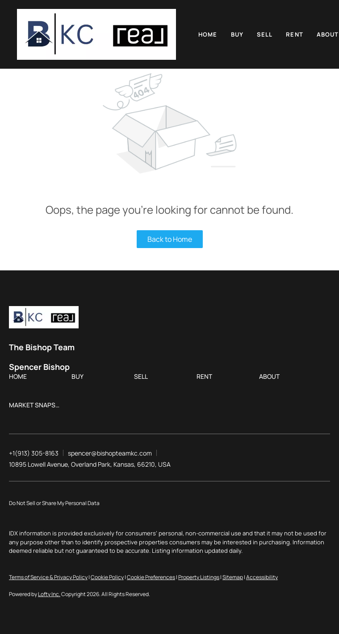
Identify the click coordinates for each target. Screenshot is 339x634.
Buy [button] (237, 34)
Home (207, 34)
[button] (96, 34)
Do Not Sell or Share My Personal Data (54, 503)
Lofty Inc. (49, 594)
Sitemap (232, 577)
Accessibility (262, 577)
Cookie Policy (107, 577)
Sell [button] (264, 34)
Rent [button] (294, 34)
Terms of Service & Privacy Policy (48, 577)
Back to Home (169, 239)
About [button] (328, 34)
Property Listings (198, 577)
